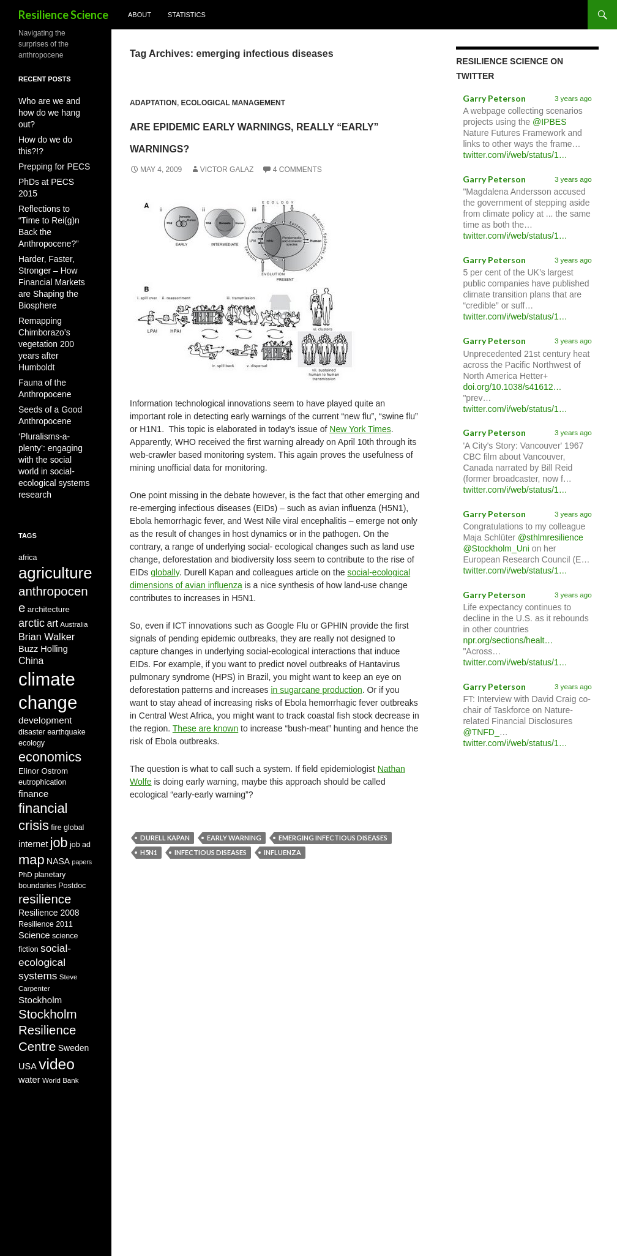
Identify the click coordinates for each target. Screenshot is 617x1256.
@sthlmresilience (550, 537)
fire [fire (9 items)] (56, 767)
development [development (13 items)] (45, 648)
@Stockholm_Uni (496, 548)
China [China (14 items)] (30, 580)
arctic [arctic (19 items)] (31, 536)
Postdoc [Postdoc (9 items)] (72, 833)
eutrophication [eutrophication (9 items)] (42, 716)
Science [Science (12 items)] (34, 888)
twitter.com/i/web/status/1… (515, 155)
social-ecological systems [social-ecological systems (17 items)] (44, 919)
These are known (205, 750)
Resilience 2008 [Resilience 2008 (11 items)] (49, 864)
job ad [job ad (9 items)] (80, 787)
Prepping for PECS (49, 141)
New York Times (360, 451)
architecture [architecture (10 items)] (49, 520)
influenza (282, 874)
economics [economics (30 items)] (49, 687)
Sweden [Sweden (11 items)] (73, 1017)
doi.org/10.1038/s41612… (512, 387)
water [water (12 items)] (29, 1053)
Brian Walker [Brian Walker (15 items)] (46, 552)
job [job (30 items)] (59, 785)
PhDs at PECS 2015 (51, 156)
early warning (234, 860)
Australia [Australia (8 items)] (74, 537)
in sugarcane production (316, 712)
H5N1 (148, 874)
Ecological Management (233, 103)
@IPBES (549, 122)
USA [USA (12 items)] (27, 1037)
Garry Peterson (494, 98)
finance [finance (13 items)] (33, 728)
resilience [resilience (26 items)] (44, 848)
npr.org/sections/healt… (508, 640)
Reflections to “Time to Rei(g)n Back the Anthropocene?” (55, 181)
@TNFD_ (481, 732)
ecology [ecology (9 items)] (31, 672)
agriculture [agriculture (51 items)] (55, 478)
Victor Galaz (227, 191)
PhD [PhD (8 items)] (25, 821)
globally (165, 594)
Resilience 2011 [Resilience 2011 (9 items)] (45, 876)
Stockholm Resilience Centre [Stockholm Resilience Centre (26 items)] (47, 996)
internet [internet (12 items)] (33, 787)
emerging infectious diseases (333, 860)
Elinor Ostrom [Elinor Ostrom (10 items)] (43, 704)
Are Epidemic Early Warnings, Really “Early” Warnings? (270, 145)
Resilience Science (63, 14)
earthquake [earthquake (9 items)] (66, 661)
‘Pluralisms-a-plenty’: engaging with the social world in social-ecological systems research (53, 376)
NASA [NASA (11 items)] (58, 807)
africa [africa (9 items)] (27, 461)
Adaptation (153, 103)
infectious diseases (210, 874)
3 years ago (573, 98)
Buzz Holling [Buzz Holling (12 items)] (43, 565)
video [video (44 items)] (57, 1035)
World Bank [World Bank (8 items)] (60, 1054)
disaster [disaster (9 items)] (31, 661)
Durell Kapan (165, 860)
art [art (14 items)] (52, 536)
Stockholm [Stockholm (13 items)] (40, 960)
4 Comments (297, 191)
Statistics (187, 14)
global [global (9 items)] (74, 767)
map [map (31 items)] (31, 805)
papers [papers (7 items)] (82, 807)
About (139, 14)
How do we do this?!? (53, 126)
